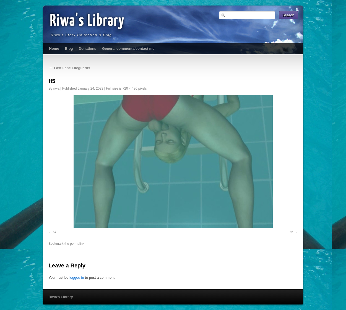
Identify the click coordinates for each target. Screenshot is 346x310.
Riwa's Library (87, 21)
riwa (56, 88)
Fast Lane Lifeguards (69, 68)
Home (54, 48)
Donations (88, 48)
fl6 (291, 232)
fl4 (54, 232)
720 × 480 (130, 88)
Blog (69, 48)
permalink (77, 244)
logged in (76, 277)
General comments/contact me (128, 48)
